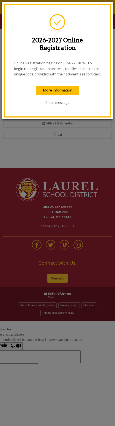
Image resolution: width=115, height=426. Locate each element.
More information (57, 90)
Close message (57, 102)
